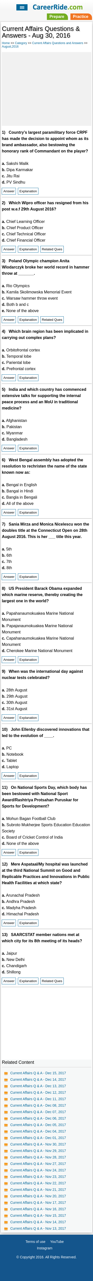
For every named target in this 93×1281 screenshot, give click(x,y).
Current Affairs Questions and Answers (57, 43)
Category (21, 43)
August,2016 (10, 46)
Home (6, 43)
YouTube (57, 1242)
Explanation (28, 191)
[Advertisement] (46, 88)
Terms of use (35, 1242)
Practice (80, 16)
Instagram (44, 1248)
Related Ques (52, 249)
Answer (8, 191)
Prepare (56, 16)
